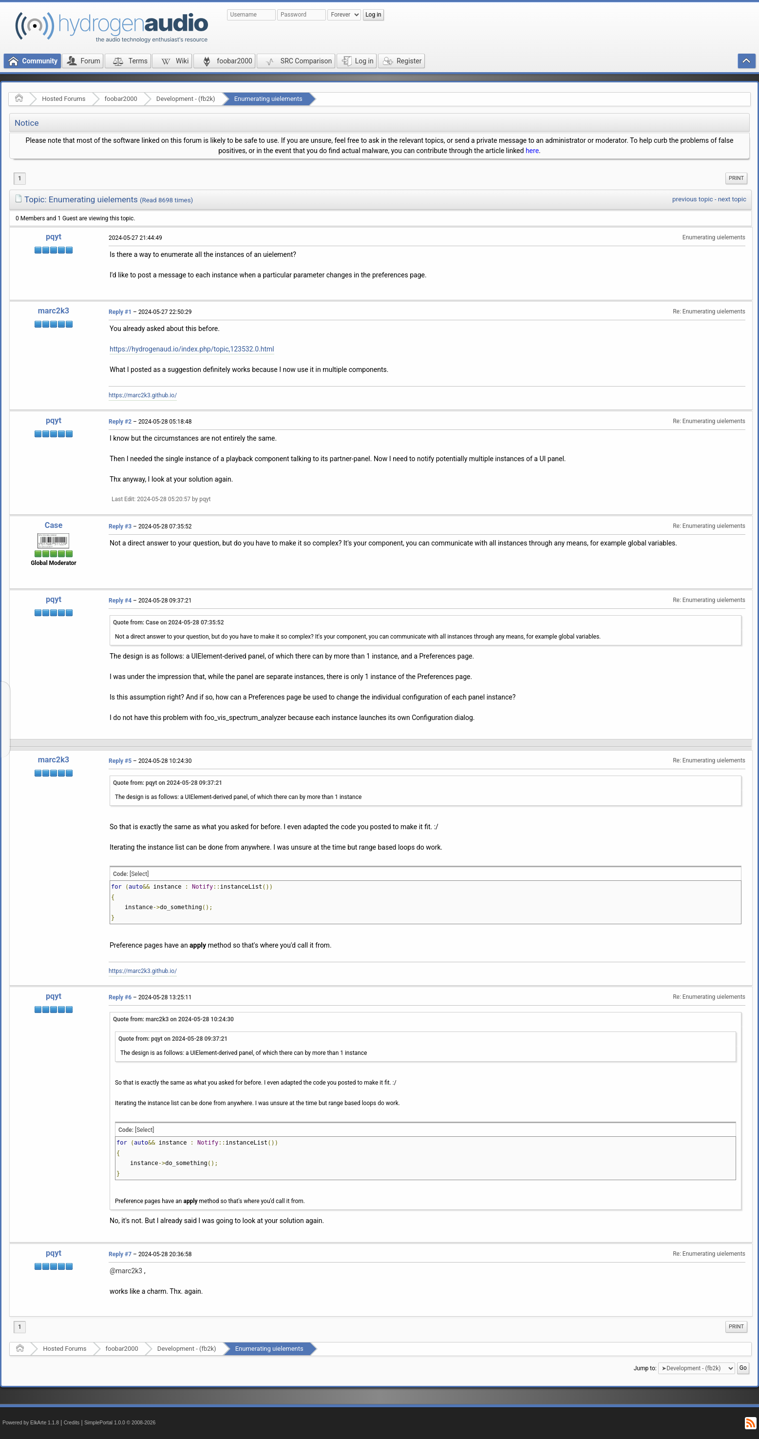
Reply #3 (120, 526)
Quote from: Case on (168, 622)
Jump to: (645, 1368)
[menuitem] (736, 178)
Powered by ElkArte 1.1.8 (30, 1422)
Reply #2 (120, 421)
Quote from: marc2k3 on (173, 1019)
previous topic (692, 199)
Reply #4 (120, 600)
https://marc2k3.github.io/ (143, 395)
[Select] (139, 874)
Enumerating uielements (268, 98)
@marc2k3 (126, 1271)
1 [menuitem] (19, 178)
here (532, 151)
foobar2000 (121, 98)
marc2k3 (53, 310)
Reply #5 (120, 761)
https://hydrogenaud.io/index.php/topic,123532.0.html (192, 349)
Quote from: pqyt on (167, 782)
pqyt (53, 236)
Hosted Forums (63, 98)
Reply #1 (120, 312)
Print (736, 178)
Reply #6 (120, 997)
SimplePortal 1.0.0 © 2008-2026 (119, 1422)
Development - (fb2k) (185, 98)
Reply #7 (120, 1254)
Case (54, 525)
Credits (72, 1422)
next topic (732, 199)
